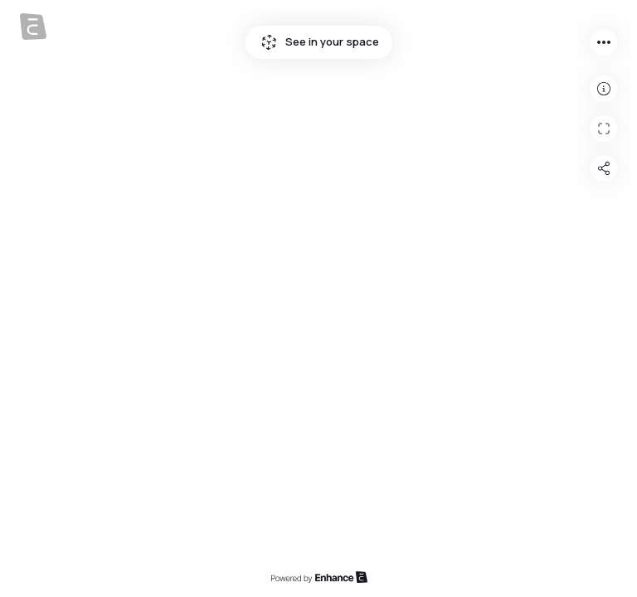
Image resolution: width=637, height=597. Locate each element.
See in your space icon (269, 42)
